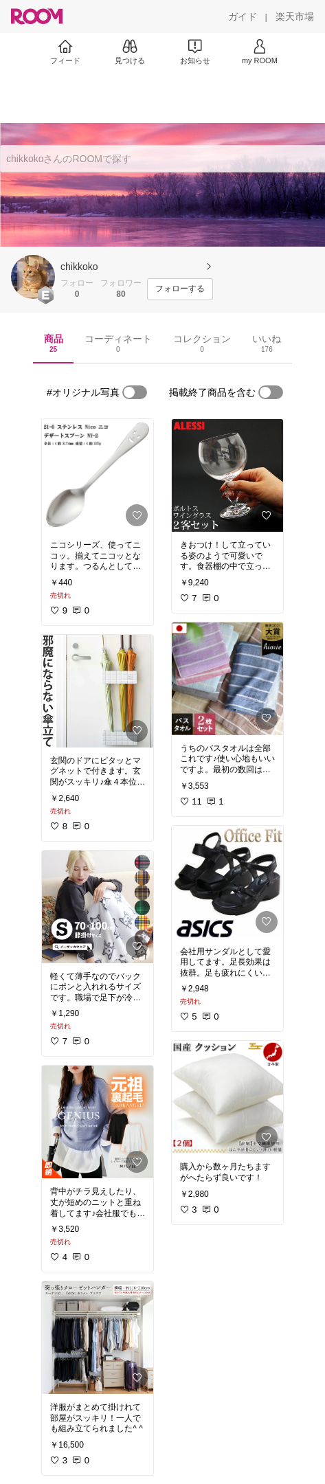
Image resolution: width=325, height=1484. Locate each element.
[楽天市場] (295, 16)
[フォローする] (180, 289)
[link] (97, 475)
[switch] (134, 392)
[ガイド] (242, 16)
